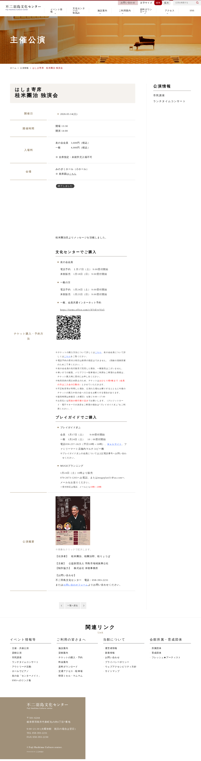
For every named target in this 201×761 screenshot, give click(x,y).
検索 (197, 3)
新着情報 (110, 653)
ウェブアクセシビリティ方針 (121, 668)
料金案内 (63, 663)
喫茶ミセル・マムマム (71, 677)
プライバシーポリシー (118, 663)
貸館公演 (17, 653)
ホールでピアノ (21, 672)
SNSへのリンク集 (22, 682)
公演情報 (25, 68)
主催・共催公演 (21, 649)
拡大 (166, 3)
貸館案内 (63, 653)
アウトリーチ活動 (22, 668)
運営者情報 (111, 649)
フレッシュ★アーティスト (167, 658)
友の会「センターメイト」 (27, 677)
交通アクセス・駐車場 (71, 672)
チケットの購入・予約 (71, 658)
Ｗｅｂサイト (115, 444)
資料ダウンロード (68, 668)
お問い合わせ (112, 658)
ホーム (13, 68)
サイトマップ (112, 672)
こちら (73, 174)
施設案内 (63, 649)
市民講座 (159, 95)
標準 (157, 3)
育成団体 (157, 653)
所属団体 (157, 649)
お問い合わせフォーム (76, 585)
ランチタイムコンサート (169, 101)
